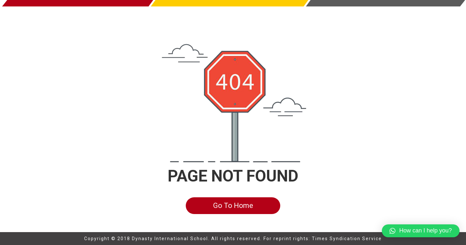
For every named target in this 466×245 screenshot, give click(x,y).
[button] (421, 230)
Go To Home (233, 205)
